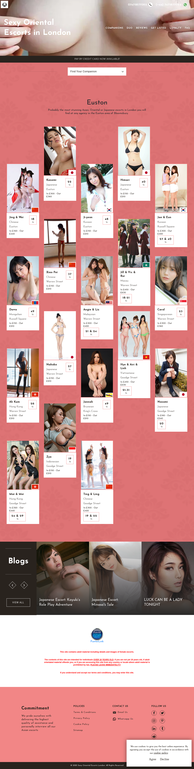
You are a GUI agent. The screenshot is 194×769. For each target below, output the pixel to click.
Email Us (123, 712)
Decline (164, 759)
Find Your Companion (83, 71)
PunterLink (97, 641)
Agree (152, 759)
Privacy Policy (81, 718)
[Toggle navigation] (101, 28)
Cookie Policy (81, 724)
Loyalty (175, 28)
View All (18, 602)
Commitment (37, 708)
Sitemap (78, 730)
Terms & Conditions (84, 712)
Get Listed (158, 28)
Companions (114, 28)
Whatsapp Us (125, 719)
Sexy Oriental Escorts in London (37, 28)
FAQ (187, 28)
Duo (130, 28)
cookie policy (160, 753)
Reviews (142, 28)
